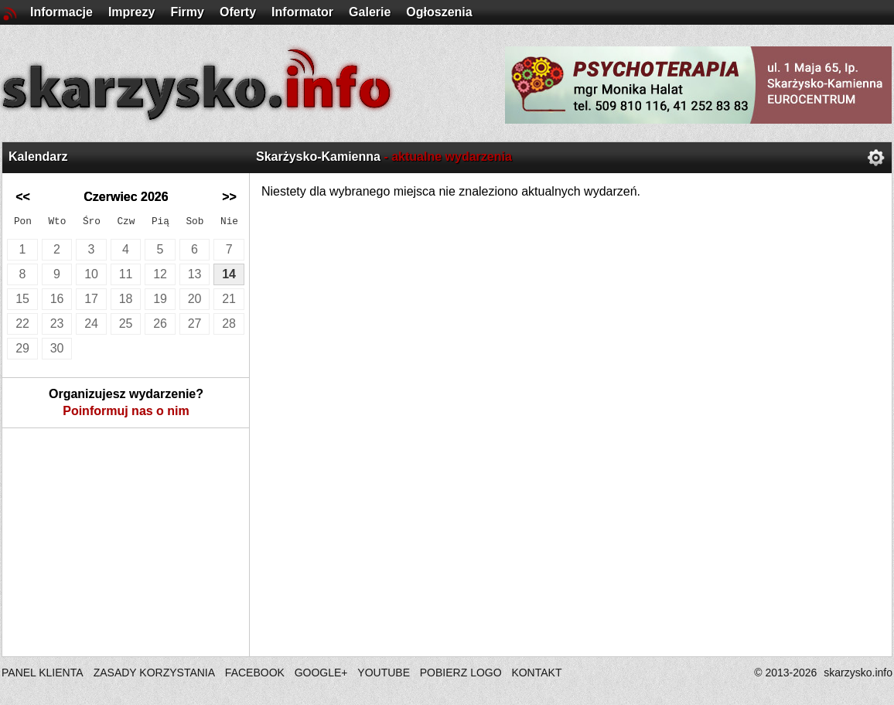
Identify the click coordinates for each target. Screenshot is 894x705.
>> (229, 196)
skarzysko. (858, 672)
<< (22, 196)
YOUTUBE (383, 672)
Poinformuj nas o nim (126, 410)
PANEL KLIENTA (44, 672)
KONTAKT (536, 672)
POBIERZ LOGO (461, 672)
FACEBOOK (255, 672)
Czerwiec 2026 (126, 196)
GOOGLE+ (321, 672)
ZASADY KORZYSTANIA (154, 672)
